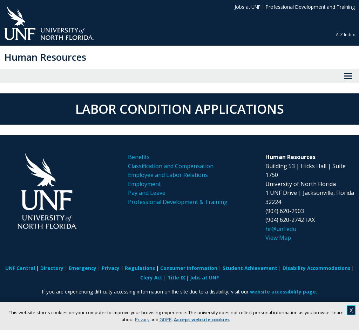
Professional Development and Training (310, 7)
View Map (278, 238)
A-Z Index (345, 35)
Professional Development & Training (178, 202)
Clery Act (151, 277)
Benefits (139, 157)
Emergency (82, 268)
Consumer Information (188, 268)
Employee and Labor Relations (168, 175)
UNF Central (20, 268)
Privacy (142, 319)
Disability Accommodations (316, 268)
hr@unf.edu (280, 229)
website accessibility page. (283, 291)
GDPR (166, 319)
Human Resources (45, 57)
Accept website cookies (202, 319)
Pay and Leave (146, 193)
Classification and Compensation (171, 166)
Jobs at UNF (247, 7)
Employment (144, 184)
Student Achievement (250, 268)
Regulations (140, 268)
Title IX (176, 277)
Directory (51, 268)
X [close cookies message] (351, 310)
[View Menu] (348, 76)
